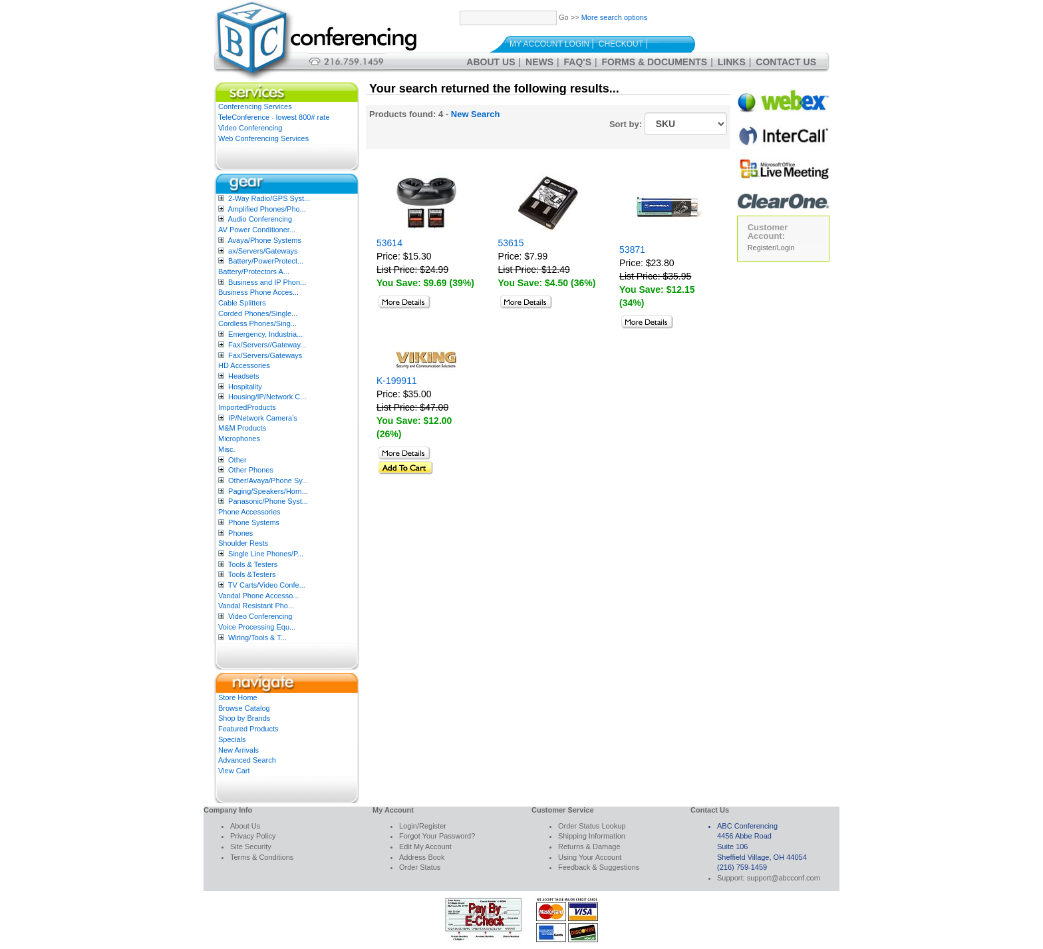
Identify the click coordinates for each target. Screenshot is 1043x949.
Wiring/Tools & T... (257, 638)
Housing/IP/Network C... (267, 397)
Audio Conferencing (259, 219)
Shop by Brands (244, 718)
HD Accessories (244, 365)
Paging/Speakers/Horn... (268, 491)
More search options (614, 17)
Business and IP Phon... (267, 282)
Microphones (239, 439)
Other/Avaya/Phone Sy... (268, 480)
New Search (475, 114)
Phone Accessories (249, 512)
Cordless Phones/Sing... (257, 323)
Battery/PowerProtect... (265, 261)
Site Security (250, 847)
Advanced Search (247, 760)
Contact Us (786, 62)
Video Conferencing (250, 128)
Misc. (226, 449)
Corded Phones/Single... (257, 313)
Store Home (237, 697)
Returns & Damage (589, 847)
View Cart (233, 771)
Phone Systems (253, 522)
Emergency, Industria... (265, 334)
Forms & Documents (655, 62)
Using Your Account (589, 857)
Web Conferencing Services (263, 138)
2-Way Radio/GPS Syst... (269, 198)
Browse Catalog (244, 708)
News (539, 62)
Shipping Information (591, 836)
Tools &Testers (252, 574)
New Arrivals (238, 750)
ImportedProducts (247, 407)
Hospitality (245, 387)
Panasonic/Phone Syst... (268, 501)
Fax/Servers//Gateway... (267, 345)
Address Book (421, 857)
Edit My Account (425, 847)
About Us (490, 62)
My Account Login (549, 44)
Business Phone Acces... (258, 292)
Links (732, 62)
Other (237, 460)
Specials (232, 739)
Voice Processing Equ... (256, 627)
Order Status (419, 867)
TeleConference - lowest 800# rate (274, 117)
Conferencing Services (255, 106)
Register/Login (771, 248)
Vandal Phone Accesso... (258, 596)
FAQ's (577, 62)
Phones (240, 533)
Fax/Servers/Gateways (265, 355)
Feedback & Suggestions (598, 867)
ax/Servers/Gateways (263, 251)
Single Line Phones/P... (265, 554)
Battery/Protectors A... (253, 272)
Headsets (243, 376)
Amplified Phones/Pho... (266, 209)
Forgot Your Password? (437, 836)
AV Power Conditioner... (256, 230)
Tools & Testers (252, 564)
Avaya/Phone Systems (264, 240)
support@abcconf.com (783, 878)
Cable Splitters (242, 303)
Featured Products (248, 729)
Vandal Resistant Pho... (256, 606)
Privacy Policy (252, 836)
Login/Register (422, 826)
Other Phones (250, 470)
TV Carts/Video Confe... (266, 585)
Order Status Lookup (592, 826)
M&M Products (242, 428)
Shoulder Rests (243, 543)
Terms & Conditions (261, 857)
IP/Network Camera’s (262, 418)
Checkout (621, 44)
